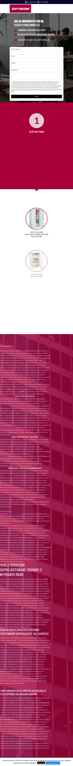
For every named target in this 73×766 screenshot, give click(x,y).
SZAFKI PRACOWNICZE (27, 25)
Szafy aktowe (36, 260)
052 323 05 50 (32, 2)
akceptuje (41, 763)
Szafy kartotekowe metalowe (37, 257)
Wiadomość (14, 70)
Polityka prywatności (52, 763)
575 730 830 (43, 2)
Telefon (13, 63)
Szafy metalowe (36, 255)
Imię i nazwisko (15, 49)
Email (12, 56)
